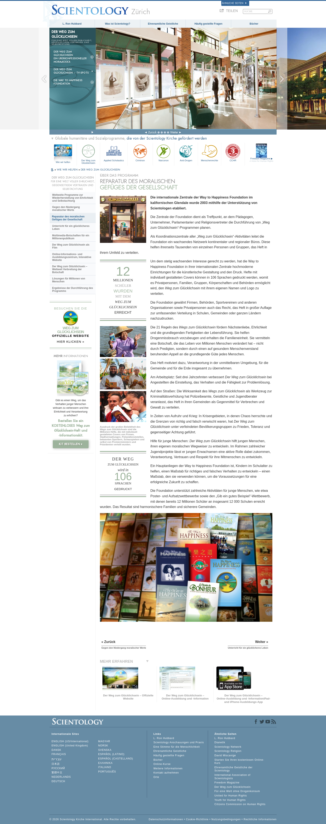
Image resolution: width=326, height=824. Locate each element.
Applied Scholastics (113, 152)
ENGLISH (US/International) (70, 741)
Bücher (254, 23)
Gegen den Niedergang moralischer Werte (66, 209)
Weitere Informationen (168, 768)
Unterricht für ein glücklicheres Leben (70, 227)
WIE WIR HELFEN (67, 170)
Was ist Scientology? (117, 23)
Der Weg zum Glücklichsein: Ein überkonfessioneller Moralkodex (70, 57)
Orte (156, 777)
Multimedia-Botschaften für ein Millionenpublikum (70, 237)
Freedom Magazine (261, 159)
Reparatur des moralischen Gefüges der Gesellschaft (68, 218)
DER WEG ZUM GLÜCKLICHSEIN (100, 170)
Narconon (163, 152)
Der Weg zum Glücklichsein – (71, 71)
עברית (57, 759)
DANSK (56, 750)
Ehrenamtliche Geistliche (163, 23)
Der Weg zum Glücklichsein (88, 153)
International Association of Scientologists (232, 777)
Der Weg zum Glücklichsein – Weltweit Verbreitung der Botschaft (69, 269)
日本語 (56, 763)
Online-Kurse (162, 764)
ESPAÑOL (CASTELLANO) (115, 758)
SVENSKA (105, 750)
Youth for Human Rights (230, 800)
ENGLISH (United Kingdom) (70, 745)
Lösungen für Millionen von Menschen (68, 280)
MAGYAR (104, 741)
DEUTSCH (58, 781)
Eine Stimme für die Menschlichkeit (176, 746)
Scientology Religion (227, 751)
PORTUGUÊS (107, 771)
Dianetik (219, 742)
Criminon (140, 152)
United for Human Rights (230, 795)
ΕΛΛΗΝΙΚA (105, 763)
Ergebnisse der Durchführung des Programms (72, 289)
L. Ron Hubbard (72, 23)
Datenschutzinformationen (166, 819)
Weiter (174, 132)
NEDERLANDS (61, 776)
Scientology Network (227, 746)
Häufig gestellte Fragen (209, 23)
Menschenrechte (209, 152)
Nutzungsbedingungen (226, 819)
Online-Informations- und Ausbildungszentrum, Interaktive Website (71, 257)
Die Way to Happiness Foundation (68, 82)
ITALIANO (104, 767)
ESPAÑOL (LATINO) (111, 754)
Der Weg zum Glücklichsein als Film (70, 246)
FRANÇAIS (59, 754)
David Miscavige (225, 755)
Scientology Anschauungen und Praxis (178, 742)
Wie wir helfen (63, 162)
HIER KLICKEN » (70, 341)
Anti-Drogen (185, 152)
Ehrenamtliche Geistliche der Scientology (233, 769)
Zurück (152, 132)
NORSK (103, 745)
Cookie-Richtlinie (197, 819)
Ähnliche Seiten (234, 3)
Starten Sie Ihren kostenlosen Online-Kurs (239, 761)
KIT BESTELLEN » (70, 444)
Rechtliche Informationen (260, 819)
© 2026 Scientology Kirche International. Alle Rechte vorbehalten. (92, 819)
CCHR (232, 152)
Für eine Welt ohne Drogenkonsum (237, 791)
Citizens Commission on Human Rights (239, 804)
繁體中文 (57, 772)
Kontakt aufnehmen (166, 772)
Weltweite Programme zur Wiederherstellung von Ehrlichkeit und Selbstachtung (72, 197)
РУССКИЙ (58, 768)
